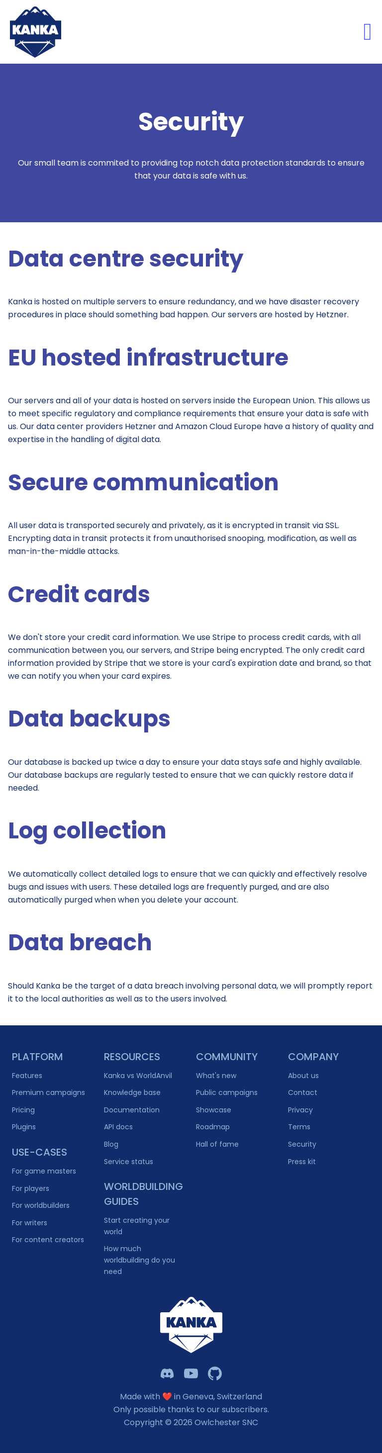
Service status (128, 1162)
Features (27, 1076)
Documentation (132, 1110)
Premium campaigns (48, 1092)
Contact (302, 1092)
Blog (111, 1144)
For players (30, 1188)
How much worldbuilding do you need (139, 1260)
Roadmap (213, 1127)
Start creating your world (137, 1226)
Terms (299, 1127)
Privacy (300, 1110)
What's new (216, 1076)
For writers (29, 1223)
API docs (118, 1127)
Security (302, 1144)
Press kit (302, 1162)
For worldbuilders (41, 1205)
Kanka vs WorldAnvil (138, 1076)
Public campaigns (227, 1092)
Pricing (23, 1110)
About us (303, 1076)
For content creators (48, 1240)
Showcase (213, 1110)
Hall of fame (217, 1144)
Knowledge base (132, 1092)
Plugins (24, 1127)
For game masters (44, 1171)
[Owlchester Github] (215, 1373)
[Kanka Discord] (167, 1373)
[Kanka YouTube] (191, 1373)
